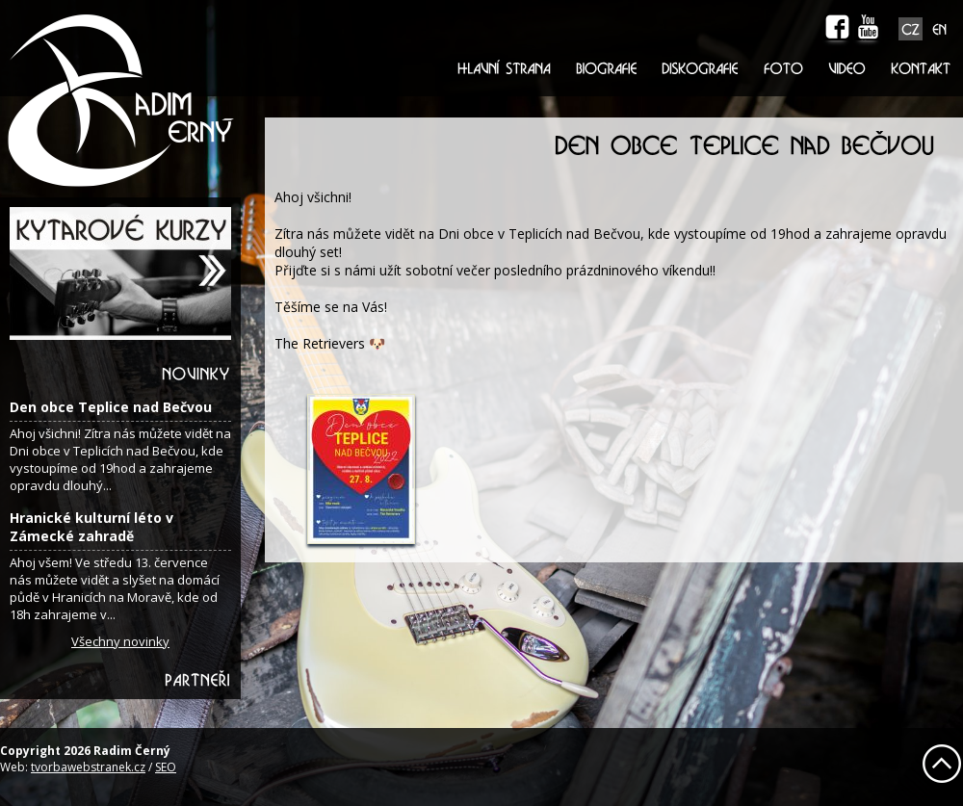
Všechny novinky (120, 641)
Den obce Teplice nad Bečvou (111, 407)
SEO (165, 767)
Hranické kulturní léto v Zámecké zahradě (91, 526)
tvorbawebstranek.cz (88, 767)
